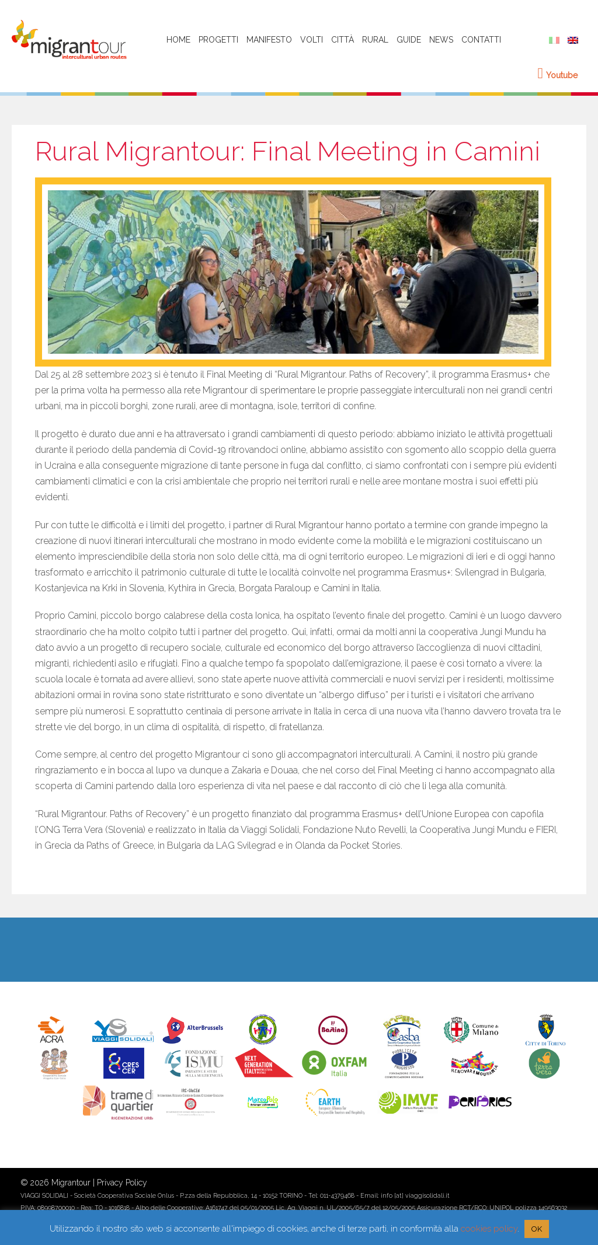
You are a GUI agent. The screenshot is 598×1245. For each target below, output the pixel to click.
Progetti (218, 39)
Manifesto (269, 39)
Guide (409, 39)
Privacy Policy (122, 1182)
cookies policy (489, 1228)
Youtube (558, 75)
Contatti (481, 39)
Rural (375, 39)
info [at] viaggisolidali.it (415, 1195)
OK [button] (536, 1229)
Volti (311, 39)
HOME (178, 39)
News (441, 39)
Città (342, 39)
